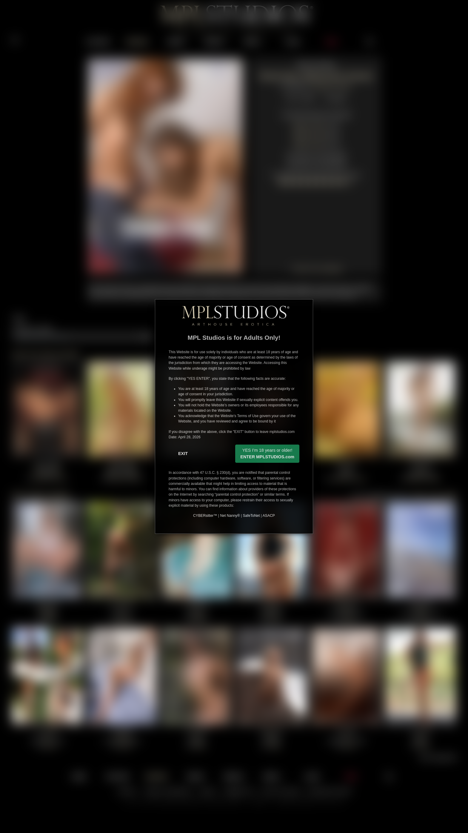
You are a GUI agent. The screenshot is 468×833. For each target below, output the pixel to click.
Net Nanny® (230, 516)
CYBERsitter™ (205, 516)
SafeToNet (251, 516)
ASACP (269, 516)
